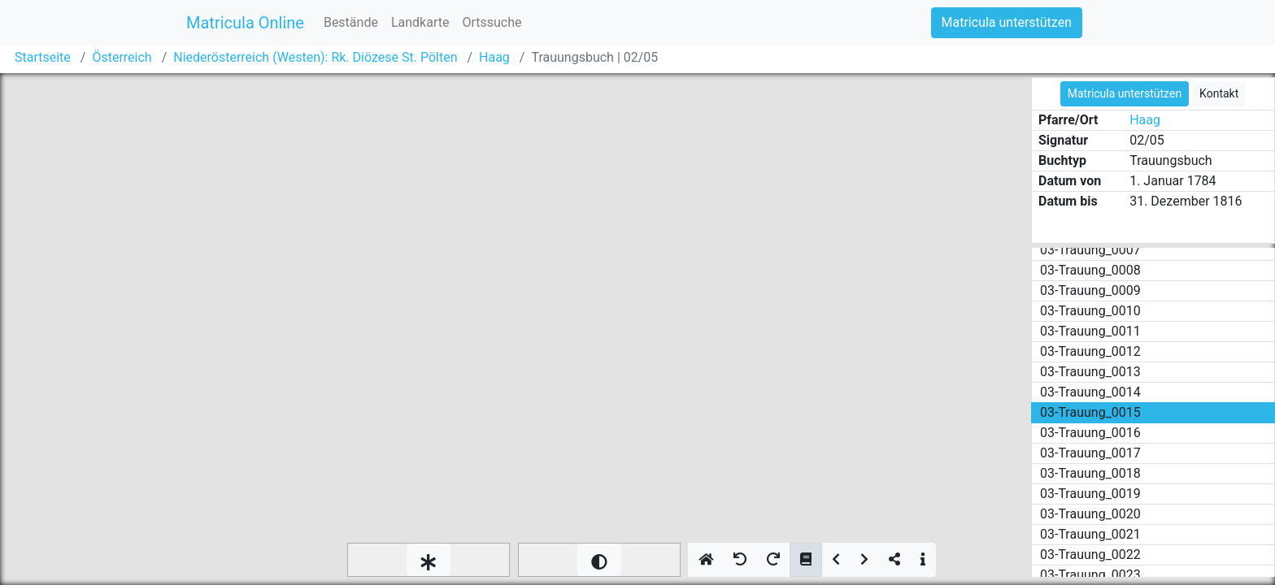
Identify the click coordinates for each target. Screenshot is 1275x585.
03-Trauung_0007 (1090, 250)
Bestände (351, 22)
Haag (494, 57)
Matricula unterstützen (1007, 22)
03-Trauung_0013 (1090, 371)
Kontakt (1218, 93)
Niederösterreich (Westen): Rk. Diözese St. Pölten (315, 57)
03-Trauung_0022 (1090, 554)
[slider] (428, 560)
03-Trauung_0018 (1090, 473)
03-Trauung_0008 (1090, 270)
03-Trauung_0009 (1090, 290)
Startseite (43, 57)
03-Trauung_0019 (1090, 493)
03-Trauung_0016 (1090, 432)
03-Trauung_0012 (1090, 351)
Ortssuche (491, 22)
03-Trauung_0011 (1090, 331)
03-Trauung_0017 (1090, 453)
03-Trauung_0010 (1090, 310)
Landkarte (420, 22)
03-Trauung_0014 (1090, 392)
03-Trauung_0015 (1090, 412)
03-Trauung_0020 (1090, 514)
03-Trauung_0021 (1090, 534)
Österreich (121, 57)
